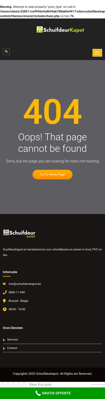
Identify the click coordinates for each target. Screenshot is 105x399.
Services (12, 339)
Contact (12, 348)
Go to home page (52, 174)
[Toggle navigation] (97, 53)
